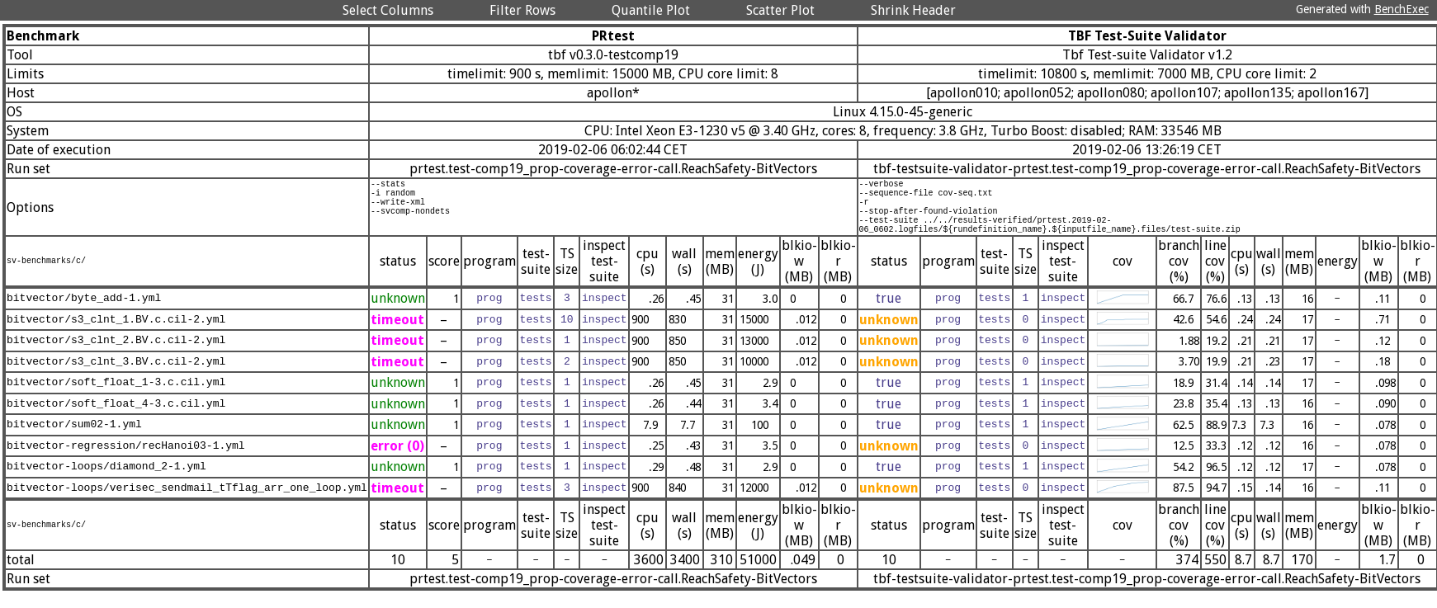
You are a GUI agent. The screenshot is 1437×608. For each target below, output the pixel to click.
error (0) (397, 461)
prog (489, 313)
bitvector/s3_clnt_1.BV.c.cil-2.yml (116, 334)
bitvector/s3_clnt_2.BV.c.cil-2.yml (116, 355)
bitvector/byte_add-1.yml (84, 313)
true (888, 313)
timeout (397, 334)
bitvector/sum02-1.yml (74, 439)
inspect (604, 313)
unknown (398, 313)
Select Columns (388, 10)
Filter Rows (522, 10)
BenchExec (1401, 9)
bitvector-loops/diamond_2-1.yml (106, 481)
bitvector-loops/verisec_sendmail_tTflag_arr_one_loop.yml (187, 502)
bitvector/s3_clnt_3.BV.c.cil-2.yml (116, 376)
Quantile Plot (651, 10)
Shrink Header (913, 10)
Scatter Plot (780, 10)
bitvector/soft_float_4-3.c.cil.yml (116, 418)
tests (536, 313)
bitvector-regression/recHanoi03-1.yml (126, 460)
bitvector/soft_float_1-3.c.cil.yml (116, 397)
